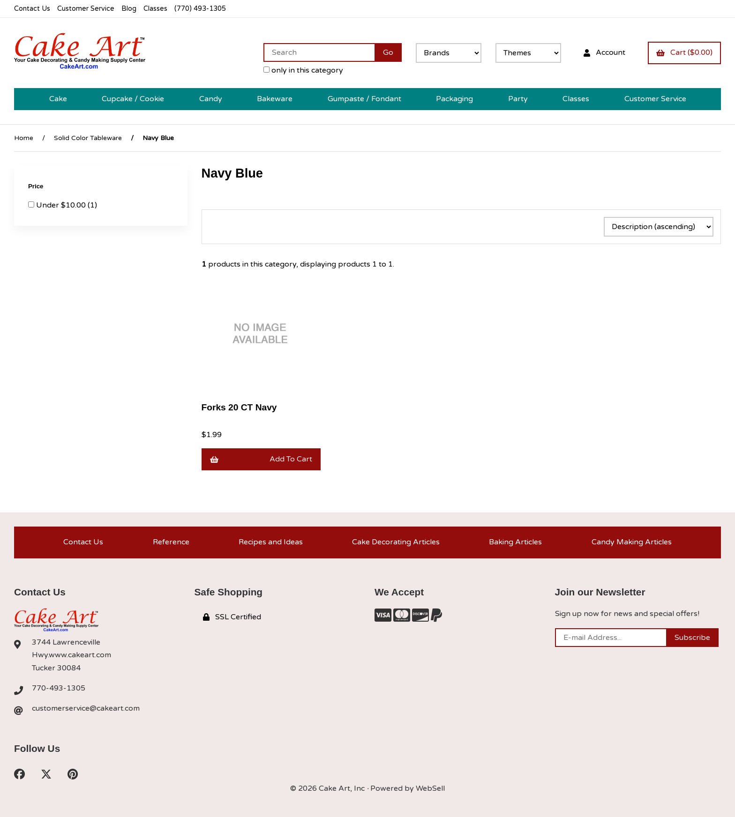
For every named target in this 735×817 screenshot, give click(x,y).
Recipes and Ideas (271, 542)
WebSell (430, 788)
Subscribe (692, 637)
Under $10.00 (62, 205)
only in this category (303, 70)
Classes (155, 9)
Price (36, 186)
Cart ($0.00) (684, 52)
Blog (128, 9)
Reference (171, 542)
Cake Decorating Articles (396, 542)
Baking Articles (515, 542)
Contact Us (32, 9)
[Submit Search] (388, 52)
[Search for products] (319, 52)
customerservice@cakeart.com (86, 708)
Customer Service (85, 9)
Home (23, 138)
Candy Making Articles (632, 542)
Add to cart (261, 459)
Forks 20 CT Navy (239, 407)
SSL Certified (232, 617)
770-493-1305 (58, 688)
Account (604, 52)
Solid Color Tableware (88, 138)
